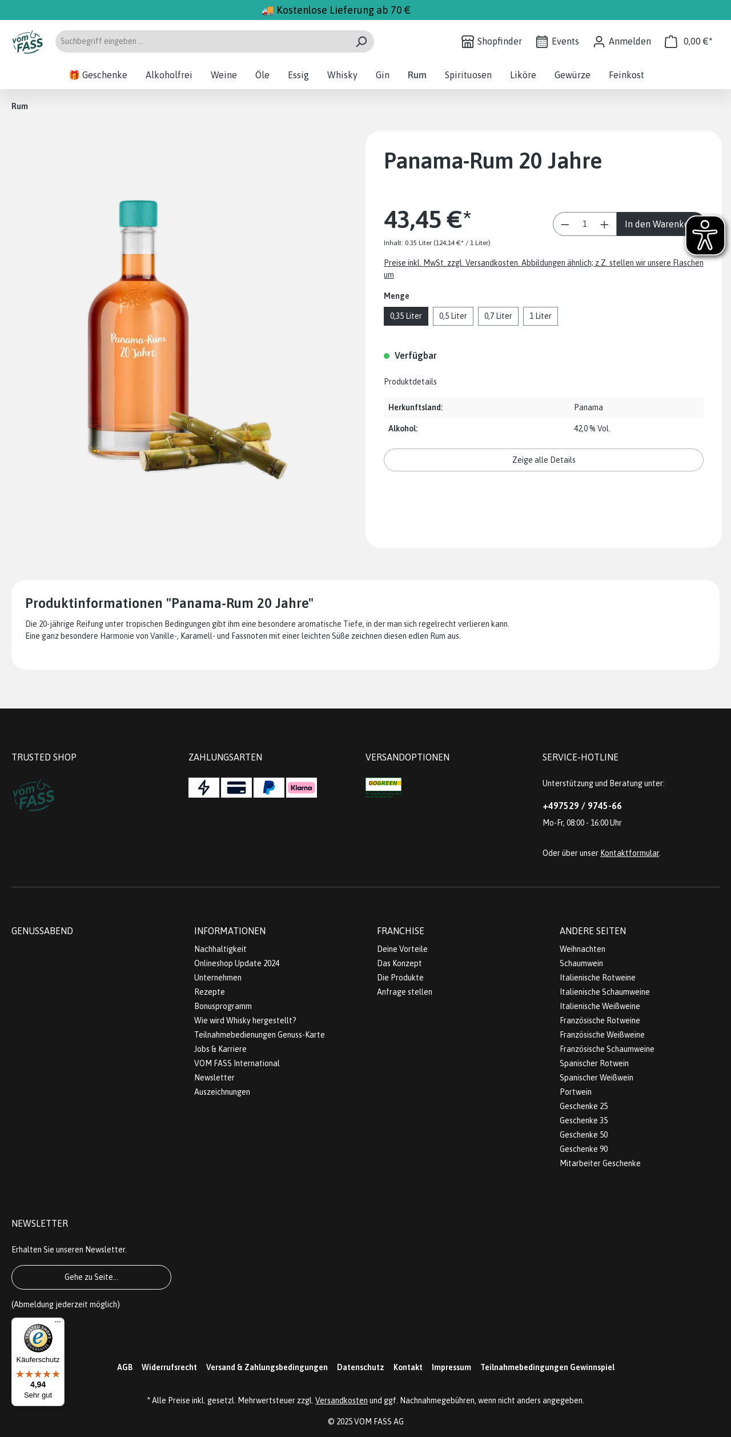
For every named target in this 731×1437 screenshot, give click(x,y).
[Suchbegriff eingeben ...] (201, 41)
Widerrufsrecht (169, 1367)
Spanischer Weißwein (596, 1077)
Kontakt (408, 1367)
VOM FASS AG (379, 1421)
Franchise (400, 931)
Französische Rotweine (600, 1020)
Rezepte (209, 991)
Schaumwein (581, 963)
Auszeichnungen (222, 1091)
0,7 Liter (498, 316)
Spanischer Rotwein (594, 1063)
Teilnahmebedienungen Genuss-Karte (259, 1034)
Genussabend (42, 931)
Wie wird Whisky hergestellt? (245, 1020)
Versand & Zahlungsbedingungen (267, 1367)
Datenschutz (360, 1367)
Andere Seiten (593, 931)
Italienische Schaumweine (605, 991)
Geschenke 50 (584, 1134)
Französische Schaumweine (607, 1049)
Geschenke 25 (584, 1106)
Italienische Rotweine (598, 977)
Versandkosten (341, 1400)
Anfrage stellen (404, 991)
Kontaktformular (629, 853)
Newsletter (214, 1077)
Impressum (451, 1367)
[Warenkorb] (689, 41)
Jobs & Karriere (220, 1049)
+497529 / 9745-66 (582, 805)
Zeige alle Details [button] (544, 460)
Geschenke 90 (584, 1149)
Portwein (576, 1091)
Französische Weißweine (602, 1034)
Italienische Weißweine (600, 1006)
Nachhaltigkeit (220, 949)
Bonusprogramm (223, 1006)
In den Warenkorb (661, 224)
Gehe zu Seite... (91, 1277)
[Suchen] (361, 41)
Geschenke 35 (584, 1120)
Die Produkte (400, 977)
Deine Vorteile (402, 949)
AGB (124, 1367)
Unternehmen (218, 977)
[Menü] (58, 1324)
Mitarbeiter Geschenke (600, 1163)
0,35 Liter (406, 316)
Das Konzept (399, 963)
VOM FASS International (237, 1063)
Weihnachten (582, 949)
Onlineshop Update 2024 (236, 963)
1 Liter (540, 316)
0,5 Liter (453, 316)
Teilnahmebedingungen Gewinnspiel (547, 1367)
